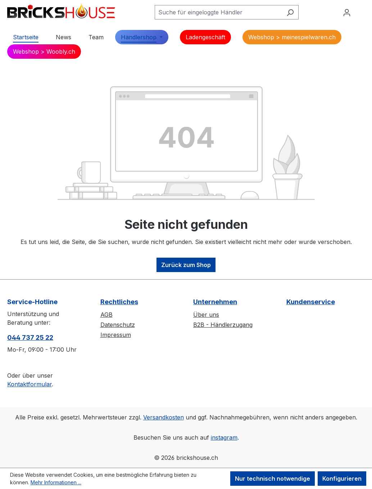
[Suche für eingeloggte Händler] (218, 12)
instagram (224, 437)
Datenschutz (117, 324)
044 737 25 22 (30, 337)
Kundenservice (310, 302)
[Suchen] (290, 12)
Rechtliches (119, 302)
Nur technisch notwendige (272, 478)
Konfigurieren (342, 478)
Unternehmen (215, 302)
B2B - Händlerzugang (223, 324)
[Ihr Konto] (346, 12)
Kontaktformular (29, 384)
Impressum (115, 334)
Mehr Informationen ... (56, 482)
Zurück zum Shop (186, 264)
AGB (106, 314)
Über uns (206, 314)
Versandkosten (163, 417)
